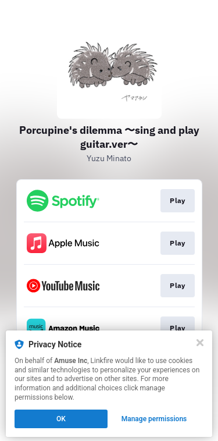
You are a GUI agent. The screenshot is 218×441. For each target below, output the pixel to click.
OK (61, 419)
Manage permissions (154, 419)
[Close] (200, 342)
